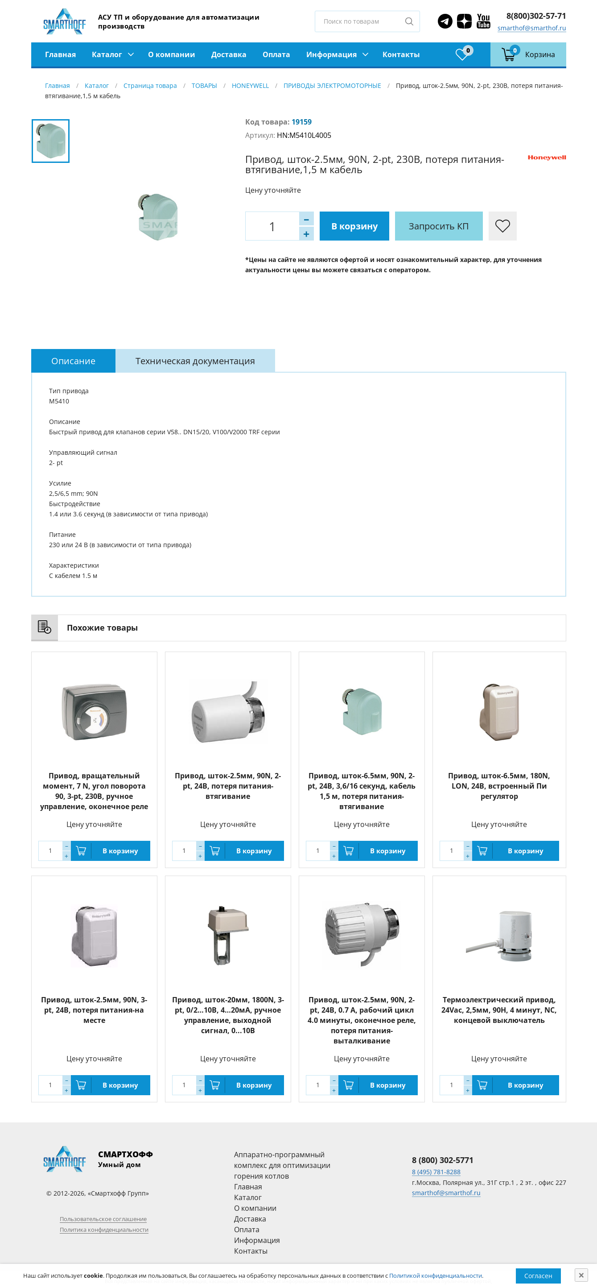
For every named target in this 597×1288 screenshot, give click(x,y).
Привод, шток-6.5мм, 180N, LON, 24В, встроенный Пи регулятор (499, 786)
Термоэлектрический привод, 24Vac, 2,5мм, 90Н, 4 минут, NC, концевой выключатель (499, 1010)
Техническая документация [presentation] (195, 361)
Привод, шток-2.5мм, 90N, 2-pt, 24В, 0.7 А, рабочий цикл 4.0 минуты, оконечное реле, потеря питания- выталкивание (362, 1020)
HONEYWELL (250, 85)
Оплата (276, 54)
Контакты (401, 54)
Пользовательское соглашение (103, 1219)
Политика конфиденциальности (104, 1230)
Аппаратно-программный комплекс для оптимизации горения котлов (282, 1165)
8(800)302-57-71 (536, 15)
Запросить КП (439, 226)
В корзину (354, 226)
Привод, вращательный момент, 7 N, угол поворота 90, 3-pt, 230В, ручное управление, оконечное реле (94, 791)
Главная (60, 54)
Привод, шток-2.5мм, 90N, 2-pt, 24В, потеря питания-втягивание (228, 786)
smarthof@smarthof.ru (532, 28)
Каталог (107, 54)
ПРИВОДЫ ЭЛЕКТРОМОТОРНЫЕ (332, 85)
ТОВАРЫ (204, 85)
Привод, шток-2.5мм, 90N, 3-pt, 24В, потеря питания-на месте (94, 1010)
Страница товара (150, 85)
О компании (171, 54)
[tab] (73, 361)
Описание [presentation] (73, 361)
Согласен (538, 1275)
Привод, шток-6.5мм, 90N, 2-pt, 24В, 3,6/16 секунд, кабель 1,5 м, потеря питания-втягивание (362, 791)
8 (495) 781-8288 (436, 1172)
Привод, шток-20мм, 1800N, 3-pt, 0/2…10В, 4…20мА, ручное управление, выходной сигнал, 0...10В (228, 1015)
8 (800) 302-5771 (442, 1160)
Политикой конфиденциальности (435, 1275)
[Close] (581, 1275)
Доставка (229, 54)
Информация (331, 54)
